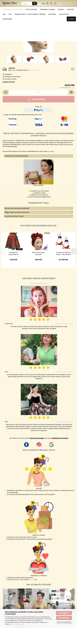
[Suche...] (34, 3)
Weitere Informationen (64, 622)
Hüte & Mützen (31, 9)
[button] (43, 3)
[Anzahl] (38, 92)
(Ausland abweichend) (33, 70)
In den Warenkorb (36, 99)
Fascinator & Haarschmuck (13, 9)
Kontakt (71, 9)
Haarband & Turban (47, 9)
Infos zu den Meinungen (39, 283)
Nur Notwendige (64, 618)
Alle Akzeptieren (64, 613)
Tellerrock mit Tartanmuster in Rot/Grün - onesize (13, 253)
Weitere (60, 9)
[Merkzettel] (51, 3)
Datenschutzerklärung (16, 624)
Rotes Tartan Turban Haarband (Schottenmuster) (38, 253)
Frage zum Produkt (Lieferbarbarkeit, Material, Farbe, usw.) (23, 115)
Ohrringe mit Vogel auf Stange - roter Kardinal (63, 253)
